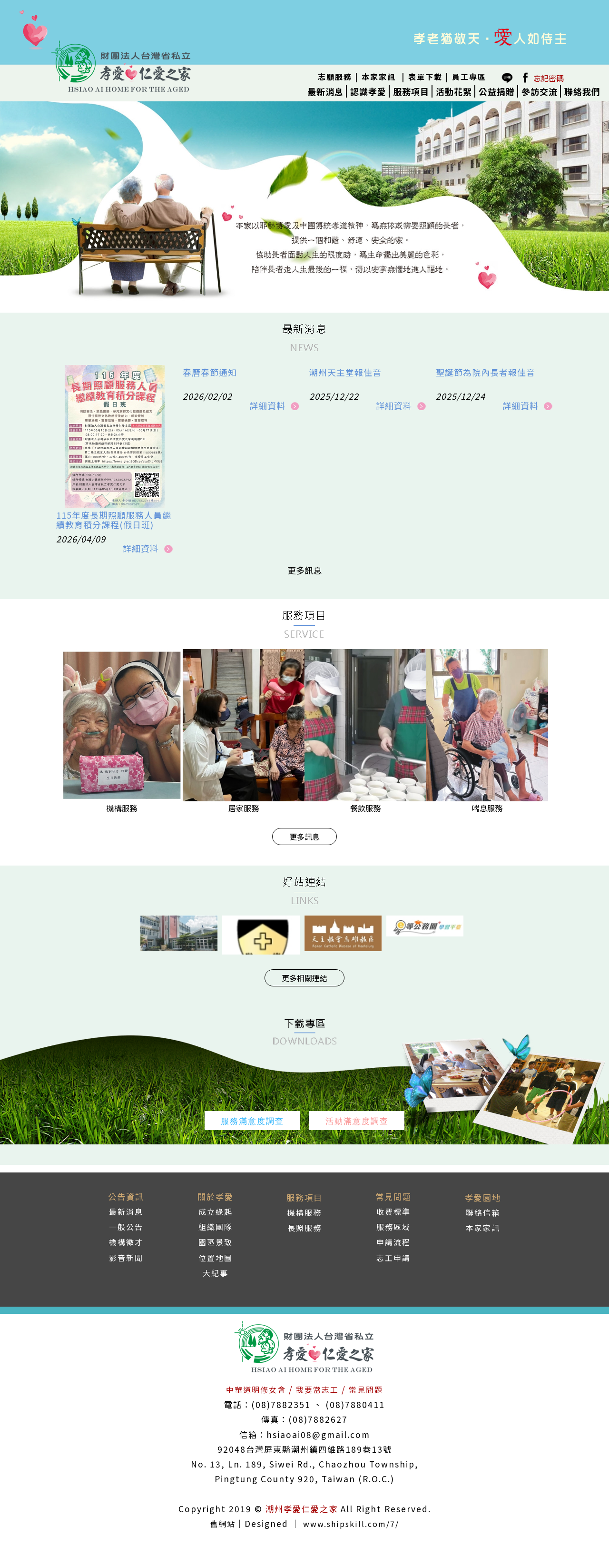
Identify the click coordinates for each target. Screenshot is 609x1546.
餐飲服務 (365, 808)
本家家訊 (379, 76)
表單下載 (425, 76)
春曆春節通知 (210, 372)
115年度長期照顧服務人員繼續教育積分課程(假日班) (113, 520)
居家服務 (243, 808)
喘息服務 (487, 808)
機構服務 (122, 808)
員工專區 (469, 76)
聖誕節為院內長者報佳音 (485, 372)
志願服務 (335, 76)
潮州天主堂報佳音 (345, 372)
